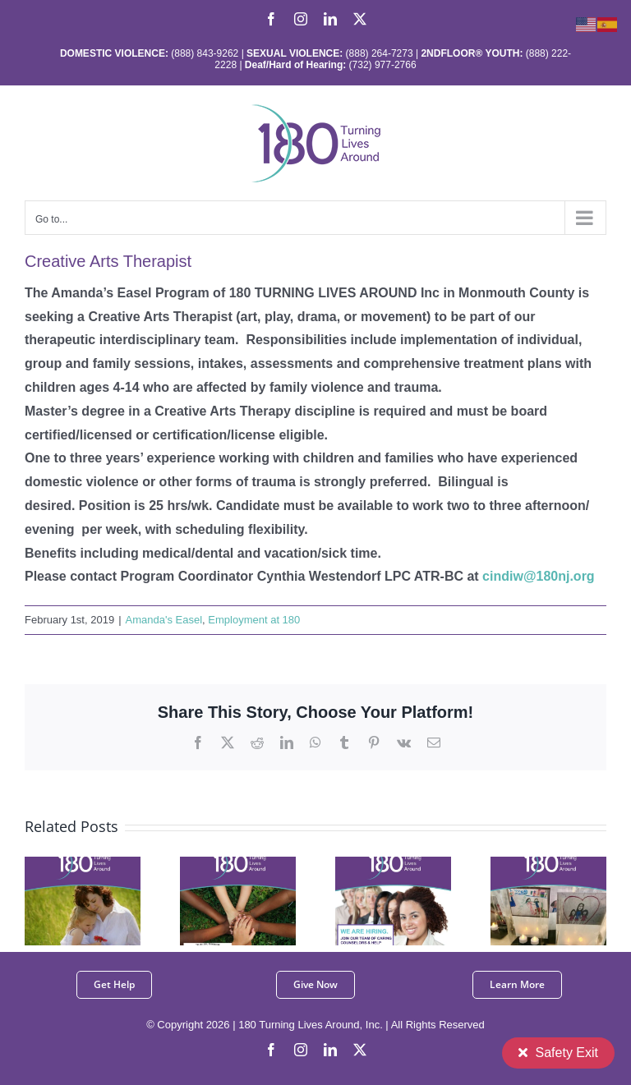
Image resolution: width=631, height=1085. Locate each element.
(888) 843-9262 (203, 53)
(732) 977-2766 (383, 65)
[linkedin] (330, 1049)
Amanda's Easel (164, 620)
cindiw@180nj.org (538, 576)
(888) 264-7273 (379, 53)
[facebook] (271, 1049)
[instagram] (300, 1049)
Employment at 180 (254, 620)
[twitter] (359, 1049)
